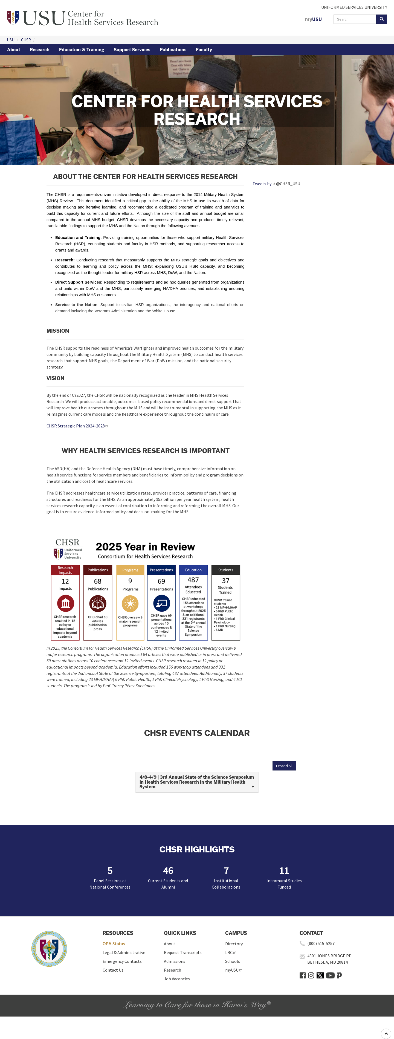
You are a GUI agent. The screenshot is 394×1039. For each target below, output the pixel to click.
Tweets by (264, 183)
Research (40, 49)
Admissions (174, 961)
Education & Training (81, 49)
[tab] (197, 782)
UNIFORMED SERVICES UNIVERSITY (354, 7)
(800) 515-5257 (321, 943)
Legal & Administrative (124, 952)
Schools (232, 961)
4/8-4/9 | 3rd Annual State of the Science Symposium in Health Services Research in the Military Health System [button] (197, 782)
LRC (230, 952)
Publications (173, 49)
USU (11, 39)
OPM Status (114, 943)
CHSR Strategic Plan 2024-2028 (78, 426)
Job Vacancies (177, 978)
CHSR (26, 39)
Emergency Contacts (122, 961)
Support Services (132, 49)
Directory (234, 943)
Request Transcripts (183, 952)
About (13, 49)
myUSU (233, 970)
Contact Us (113, 970)
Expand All (284, 765)
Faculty (204, 49)
